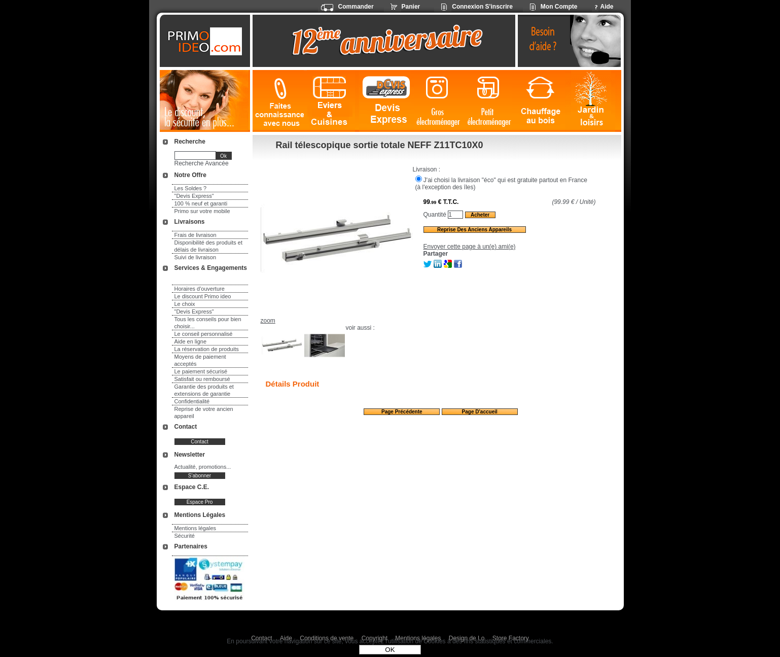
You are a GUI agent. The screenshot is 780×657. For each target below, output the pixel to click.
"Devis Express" (194, 196)
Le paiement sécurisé (201, 371)
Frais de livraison (195, 235)
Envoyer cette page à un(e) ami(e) (469, 246)
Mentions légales (195, 528)
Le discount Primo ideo (202, 296)
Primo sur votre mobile (202, 211)
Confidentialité (192, 401)
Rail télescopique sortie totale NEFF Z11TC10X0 (379, 145)
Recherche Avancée (201, 163)
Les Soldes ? (190, 188)
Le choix (184, 304)
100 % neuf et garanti (201, 203)
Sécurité (184, 536)
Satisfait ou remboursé (202, 379)
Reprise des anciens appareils (474, 229)
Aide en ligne (190, 341)
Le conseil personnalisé (203, 334)
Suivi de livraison (195, 257)
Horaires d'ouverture (199, 289)
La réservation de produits (206, 349)
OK (390, 649)
